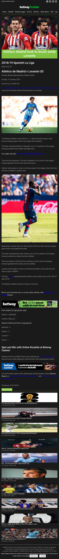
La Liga (10, 276)
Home (4, 12)
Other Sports (45, 12)
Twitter (20, 376)
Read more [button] (33, 556)
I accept (42, 556)
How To (29, 12)
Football (10, 12)
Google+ (35, 376)
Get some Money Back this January (30, 154)
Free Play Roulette (46, 357)
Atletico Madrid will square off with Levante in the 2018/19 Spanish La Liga (29, 88)
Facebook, (13, 376)
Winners (36, 12)
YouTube (45, 376)
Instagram (27, 376)
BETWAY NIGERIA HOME (8, 1)
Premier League (20, 12)
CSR (52, 12)
